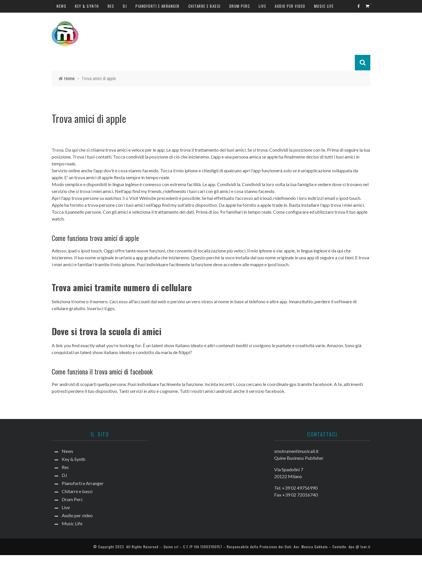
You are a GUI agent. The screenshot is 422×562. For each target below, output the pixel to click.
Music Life (324, 6)
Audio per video (290, 6)
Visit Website (142, 198)
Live (262, 6)
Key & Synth (87, 6)
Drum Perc (239, 6)
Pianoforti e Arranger (157, 6)
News (61, 6)
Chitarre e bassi (204, 6)
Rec (111, 6)
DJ (125, 6)
